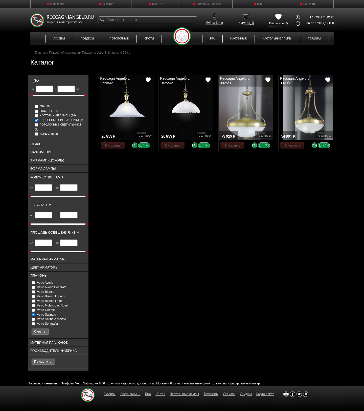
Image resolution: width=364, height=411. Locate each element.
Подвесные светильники (59, 119)
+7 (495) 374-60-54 (322, 16)
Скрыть (40, 331)
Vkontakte (305, 394)
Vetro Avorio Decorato (49, 287)
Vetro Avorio (42, 282)
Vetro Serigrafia (45, 323)
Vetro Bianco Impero (48, 296)
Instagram (286, 394)
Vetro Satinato (44, 314)
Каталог (107, 4)
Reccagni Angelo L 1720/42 (114, 80)
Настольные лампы (55, 115)
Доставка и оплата (208, 4)
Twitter (299, 394)
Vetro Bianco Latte (47, 301)
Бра (43, 106)
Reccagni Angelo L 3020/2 (294, 80)
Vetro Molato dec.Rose (50, 305)
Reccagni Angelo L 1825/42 (174, 80)
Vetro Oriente (43, 310)
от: (41, 188)
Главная (41, 52)
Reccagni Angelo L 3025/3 (234, 80)
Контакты (309, 4)
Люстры (46, 110)
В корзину (112, 145)
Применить (43, 361)
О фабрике (57, 4)
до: (67, 188)
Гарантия (158, 4)
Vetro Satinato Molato (49, 319)
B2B (259, 4)
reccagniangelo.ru (70, 17)
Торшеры (46, 133)
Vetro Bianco (43, 292)
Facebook (292, 394)
